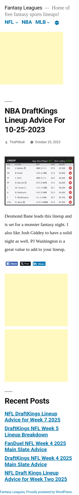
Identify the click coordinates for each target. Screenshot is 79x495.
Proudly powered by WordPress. (49, 492)
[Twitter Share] (25, 264)
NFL (9, 22)
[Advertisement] (31, 58)
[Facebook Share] (12, 264)
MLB (40, 22)
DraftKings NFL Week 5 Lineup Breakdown (32, 431)
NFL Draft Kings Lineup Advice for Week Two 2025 (36, 476)
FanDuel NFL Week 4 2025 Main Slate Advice (35, 446)
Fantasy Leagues (23, 8)
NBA (27, 22)
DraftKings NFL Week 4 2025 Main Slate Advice (38, 461)
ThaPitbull (17, 142)
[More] (56, 22)
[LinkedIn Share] (39, 264)
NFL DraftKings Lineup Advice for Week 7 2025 (32, 417)
